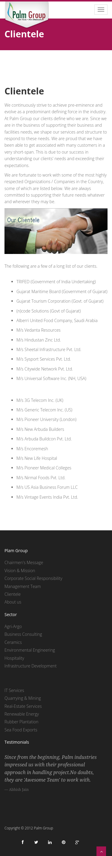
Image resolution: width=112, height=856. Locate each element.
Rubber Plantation (21, 722)
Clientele (12, 594)
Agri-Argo (13, 626)
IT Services (14, 690)
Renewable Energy (21, 714)
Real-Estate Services (23, 706)
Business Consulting (23, 634)
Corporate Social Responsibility (33, 578)
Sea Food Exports (20, 730)
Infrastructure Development (30, 666)
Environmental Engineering (29, 650)
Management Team (22, 586)
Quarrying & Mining (22, 698)
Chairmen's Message (23, 562)
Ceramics (13, 642)
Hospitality (14, 658)
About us (12, 602)
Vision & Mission (19, 570)
